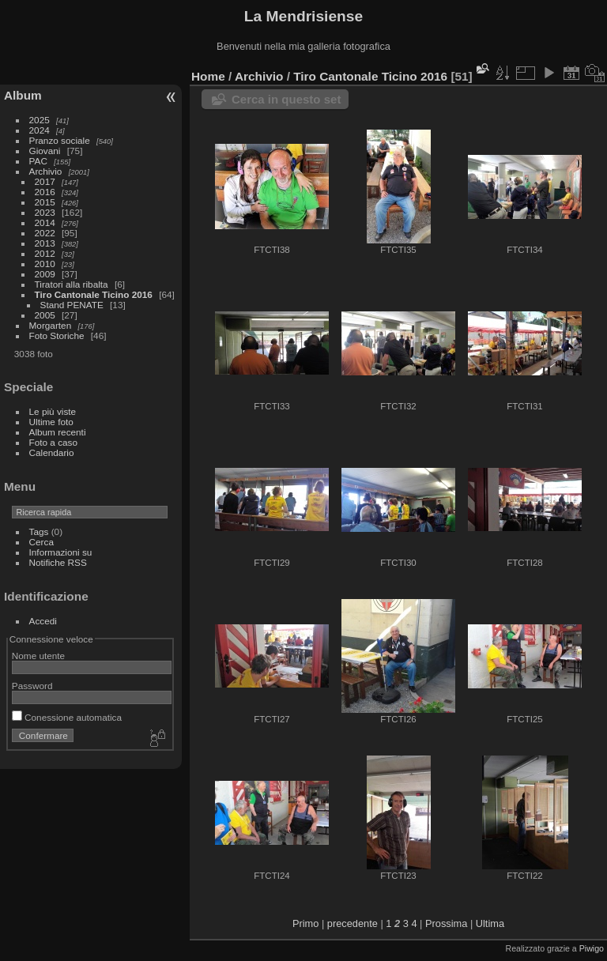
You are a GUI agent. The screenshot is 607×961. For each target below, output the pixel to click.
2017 (45, 181)
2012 (45, 253)
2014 (45, 222)
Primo (305, 923)
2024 (39, 130)
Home (208, 76)
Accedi (43, 621)
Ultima (490, 923)
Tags (39, 531)
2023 (45, 212)
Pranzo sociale (59, 140)
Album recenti (57, 432)
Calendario (51, 452)
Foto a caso (53, 442)
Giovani (45, 150)
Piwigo (591, 948)
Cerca (41, 542)
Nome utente (38, 655)
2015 (45, 202)
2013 (45, 243)
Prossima (446, 923)
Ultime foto (51, 421)
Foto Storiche (57, 335)
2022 (45, 233)
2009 (45, 274)
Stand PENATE (72, 305)
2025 (39, 120)
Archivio (45, 171)
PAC (38, 161)
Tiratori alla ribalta (71, 284)
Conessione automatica (67, 717)
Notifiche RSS (58, 562)
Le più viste (53, 411)
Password (32, 685)
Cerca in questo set (286, 99)
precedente (352, 923)
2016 (45, 192)
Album (23, 95)
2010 (45, 263)
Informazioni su (60, 552)
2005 (45, 315)
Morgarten (50, 325)
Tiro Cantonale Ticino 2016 (94, 294)
